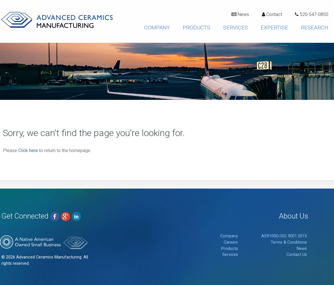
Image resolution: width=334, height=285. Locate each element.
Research (314, 27)
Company (157, 27)
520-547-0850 (311, 14)
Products (196, 27)
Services (235, 27)
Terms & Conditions (289, 242)
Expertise (274, 27)
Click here (28, 150)
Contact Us (296, 254)
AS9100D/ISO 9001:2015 (284, 236)
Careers (231, 242)
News (240, 14)
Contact (272, 14)
